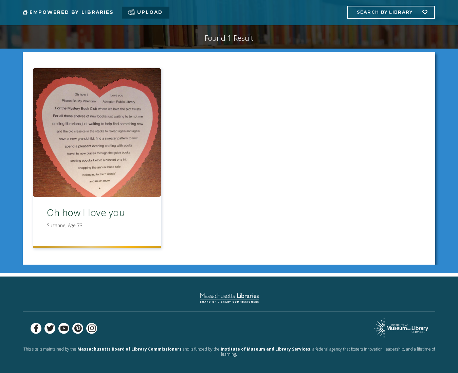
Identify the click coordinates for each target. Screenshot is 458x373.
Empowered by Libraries (72, 12)
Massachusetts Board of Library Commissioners (129, 349)
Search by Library (385, 12)
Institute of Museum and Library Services (265, 349)
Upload (150, 12)
